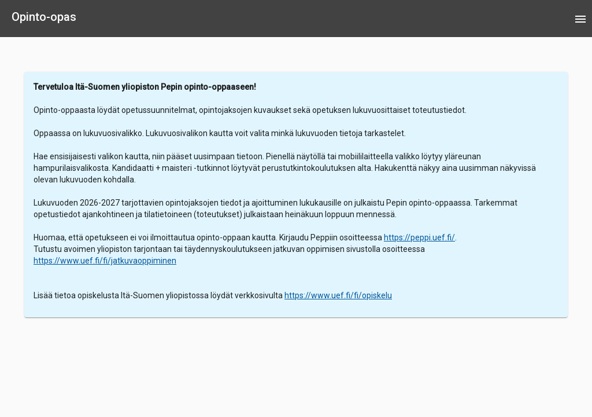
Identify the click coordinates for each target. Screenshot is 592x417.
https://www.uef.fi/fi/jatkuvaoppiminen (105, 260)
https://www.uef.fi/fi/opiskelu (338, 295)
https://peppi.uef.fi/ (419, 237)
